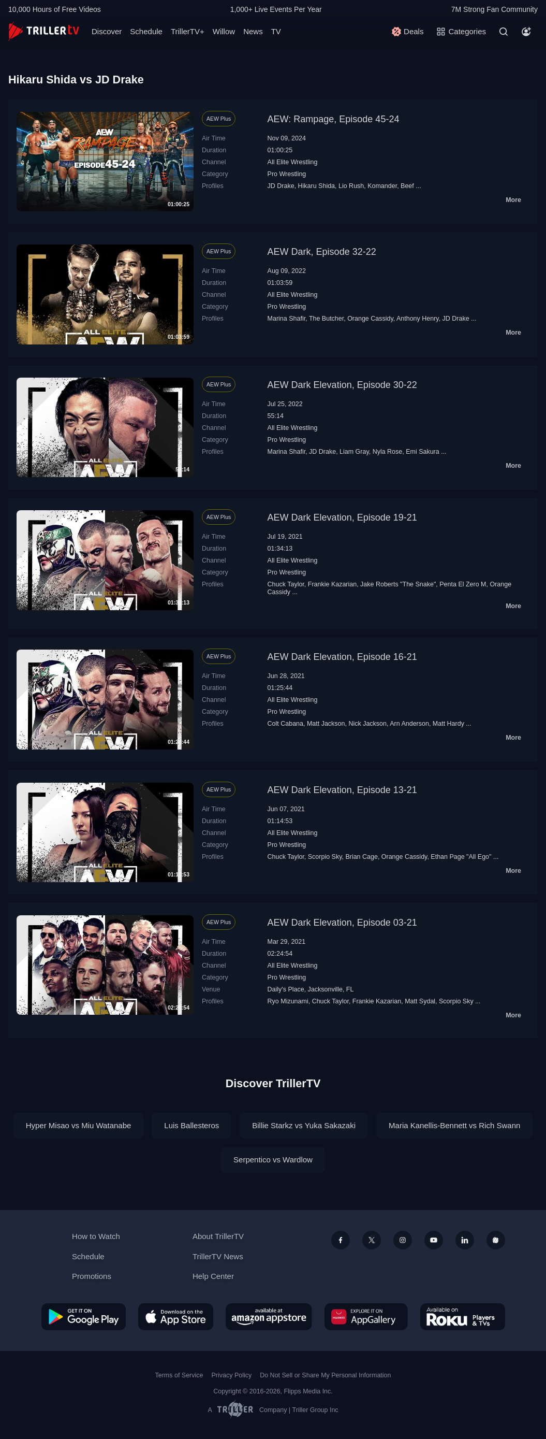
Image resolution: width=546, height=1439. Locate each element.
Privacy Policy (231, 1375)
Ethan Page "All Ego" (461, 856)
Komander (382, 186)
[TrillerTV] (43, 31)
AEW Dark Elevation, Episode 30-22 (342, 385)
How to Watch (96, 1236)
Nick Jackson (367, 723)
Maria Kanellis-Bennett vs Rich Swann (454, 1125)
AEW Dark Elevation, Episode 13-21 (342, 790)
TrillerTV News (218, 1256)
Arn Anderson (409, 723)
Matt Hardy (448, 723)
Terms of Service (179, 1375)
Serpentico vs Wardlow (273, 1159)
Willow (224, 31)
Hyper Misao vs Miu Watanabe (78, 1125)
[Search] (503, 31)
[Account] (526, 31)
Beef (407, 186)
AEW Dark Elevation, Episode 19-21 (342, 517)
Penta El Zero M (462, 584)
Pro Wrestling (287, 174)
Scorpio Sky (325, 856)
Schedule (146, 31)
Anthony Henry (417, 318)
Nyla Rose (388, 451)
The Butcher (326, 318)
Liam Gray (354, 451)
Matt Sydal (420, 1001)
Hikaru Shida (316, 186)
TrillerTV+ (187, 31)
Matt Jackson (326, 723)
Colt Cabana (285, 723)
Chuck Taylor (286, 584)
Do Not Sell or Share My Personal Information (325, 1375)
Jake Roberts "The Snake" (398, 584)
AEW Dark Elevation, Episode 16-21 (342, 657)
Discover (107, 31)
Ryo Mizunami (288, 1001)
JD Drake (281, 186)
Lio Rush (351, 186)
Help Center (213, 1276)
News (253, 31)
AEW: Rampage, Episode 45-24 (334, 119)
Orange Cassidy (370, 318)
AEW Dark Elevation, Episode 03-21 (342, 922)
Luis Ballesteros (191, 1125)
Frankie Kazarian (332, 584)
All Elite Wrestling (293, 162)
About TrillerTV (218, 1236)
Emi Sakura (422, 451)
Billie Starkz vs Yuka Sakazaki (304, 1125)
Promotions (91, 1276)
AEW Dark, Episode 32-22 (322, 252)
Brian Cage (361, 856)
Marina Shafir (287, 318)
